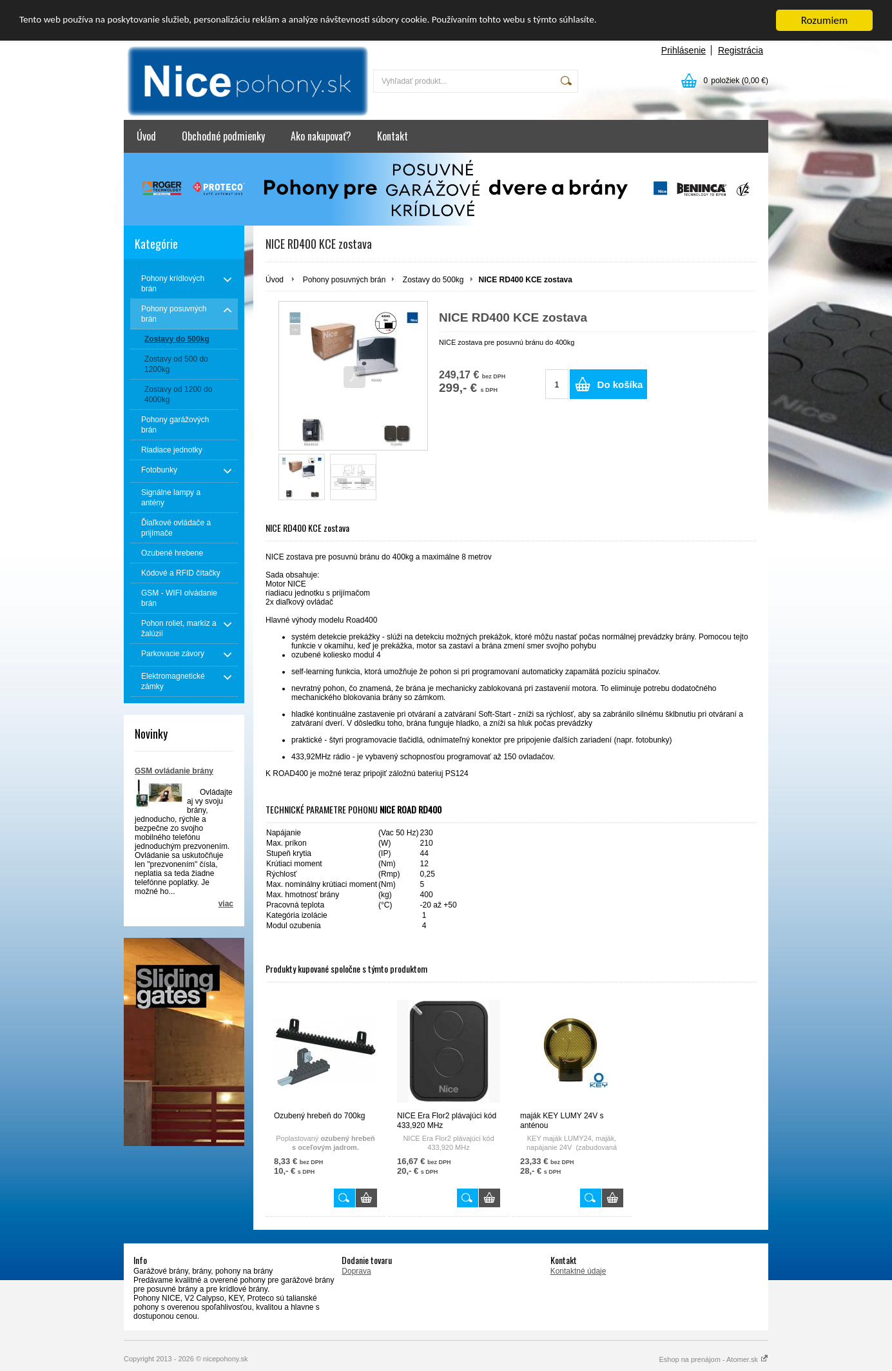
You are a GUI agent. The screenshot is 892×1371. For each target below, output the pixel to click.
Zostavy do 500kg (433, 279)
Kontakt (392, 136)
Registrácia (740, 50)
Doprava (356, 1270)
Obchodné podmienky (223, 136)
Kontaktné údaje (578, 1270)
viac (225, 903)
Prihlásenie (683, 50)
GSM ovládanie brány (174, 770)
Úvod (146, 136)
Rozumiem (824, 20)
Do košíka (620, 384)
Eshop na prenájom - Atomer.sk (713, 1359)
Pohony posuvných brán (344, 279)
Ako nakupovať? (321, 136)
